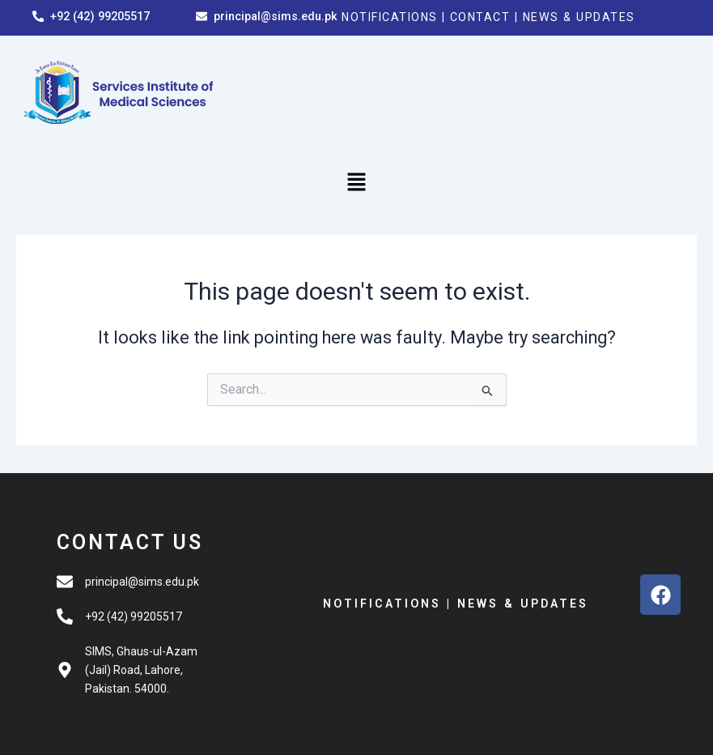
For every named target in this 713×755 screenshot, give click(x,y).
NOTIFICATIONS (392, 17)
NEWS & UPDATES (588, 17)
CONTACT (488, 17)
